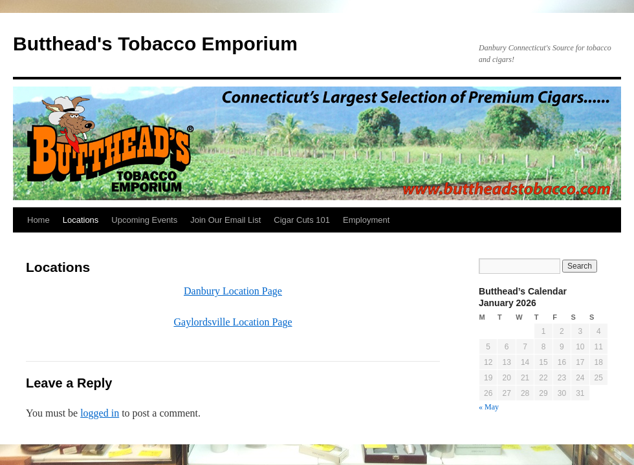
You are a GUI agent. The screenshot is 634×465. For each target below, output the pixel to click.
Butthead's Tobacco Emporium (155, 43)
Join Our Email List (225, 220)
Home (38, 220)
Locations (81, 220)
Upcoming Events (144, 220)
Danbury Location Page (233, 290)
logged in (99, 413)
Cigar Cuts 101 (302, 220)
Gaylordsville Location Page (232, 321)
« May (489, 406)
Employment (366, 220)
